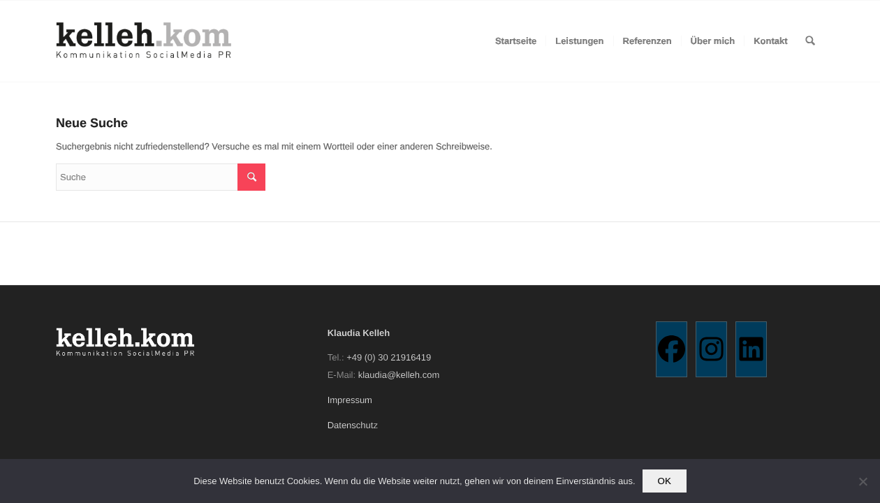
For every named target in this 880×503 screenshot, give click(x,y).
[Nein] (863, 481)
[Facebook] (671, 349)
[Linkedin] (751, 349)
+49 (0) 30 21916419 (388, 357)
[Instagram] (711, 349)
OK (664, 481)
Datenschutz (353, 425)
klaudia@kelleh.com (399, 375)
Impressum (350, 400)
